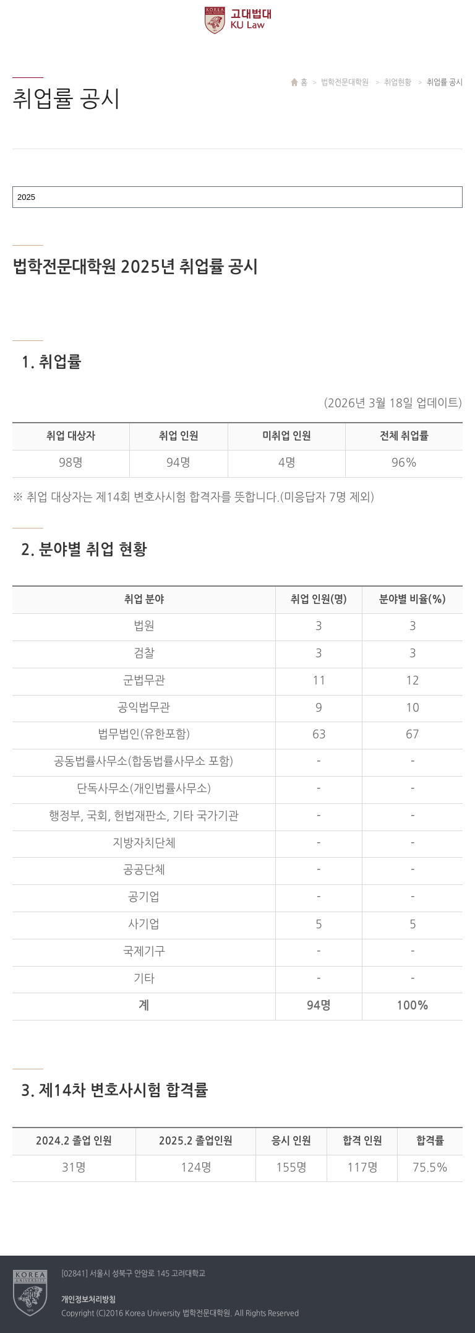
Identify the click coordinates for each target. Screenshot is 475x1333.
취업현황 (398, 83)
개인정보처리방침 (88, 1300)
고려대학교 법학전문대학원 (238, 20)
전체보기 (20, 20)
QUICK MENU (455, 20)
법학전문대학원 (345, 83)
